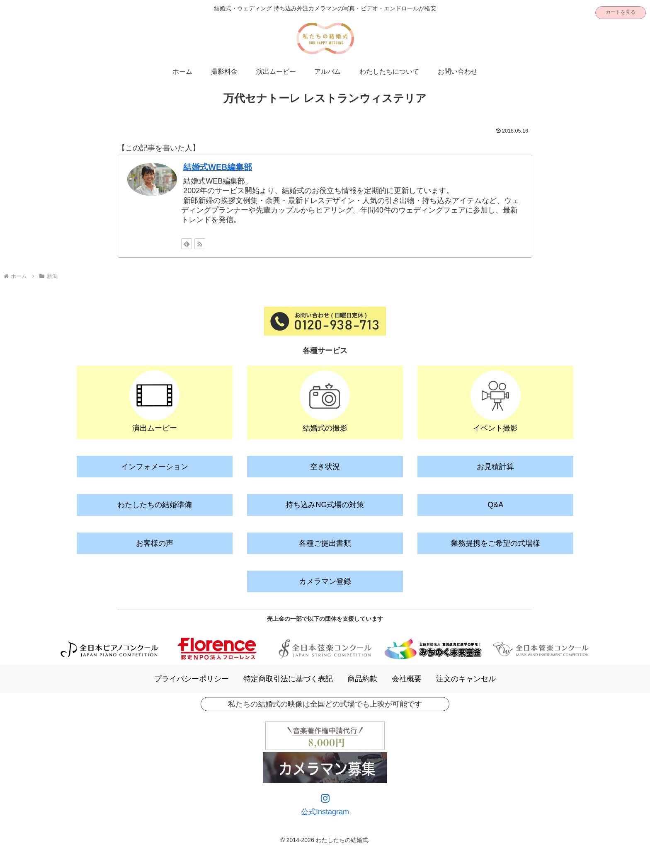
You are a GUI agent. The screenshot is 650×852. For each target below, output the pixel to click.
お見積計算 (495, 466)
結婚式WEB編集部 (217, 167)
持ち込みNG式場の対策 (325, 505)
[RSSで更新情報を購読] (199, 243)
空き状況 (325, 466)
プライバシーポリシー (191, 679)
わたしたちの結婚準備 (154, 505)
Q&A (495, 505)
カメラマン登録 (325, 581)
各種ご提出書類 (325, 543)
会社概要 (407, 679)
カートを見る (620, 12)
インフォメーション (154, 466)
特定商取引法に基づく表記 (288, 679)
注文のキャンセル (466, 679)
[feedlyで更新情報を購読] (186, 243)
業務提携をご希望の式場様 (495, 543)
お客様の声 (154, 543)
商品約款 (362, 679)
